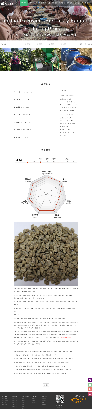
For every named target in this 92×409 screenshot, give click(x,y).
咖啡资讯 (77, 3)
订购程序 (34, 400)
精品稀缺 (28, 44)
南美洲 (24, 400)
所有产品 (14, 398)
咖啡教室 (70, 3)
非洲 (23, 406)
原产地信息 (46, 3)
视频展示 (4, 404)
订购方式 (34, 398)
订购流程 (54, 3)
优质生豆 (52, 44)
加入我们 (4, 402)
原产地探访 (5, 400)
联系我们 (85, 3)
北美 (23, 402)
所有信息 (24, 398)
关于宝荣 (4, 398)
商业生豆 (64, 44)
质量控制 (44, 398)
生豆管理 (44, 400)
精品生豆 (40, 44)
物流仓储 (44, 404)
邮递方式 (34, 402)
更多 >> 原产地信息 (86, 44)
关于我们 (31, 3)
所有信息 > (4, 44)
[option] (46, 20)
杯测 (43, 402)
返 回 (46, 385)
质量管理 (62, 3)
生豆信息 (39, 3)
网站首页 (24, 3)
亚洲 (23, 404)
